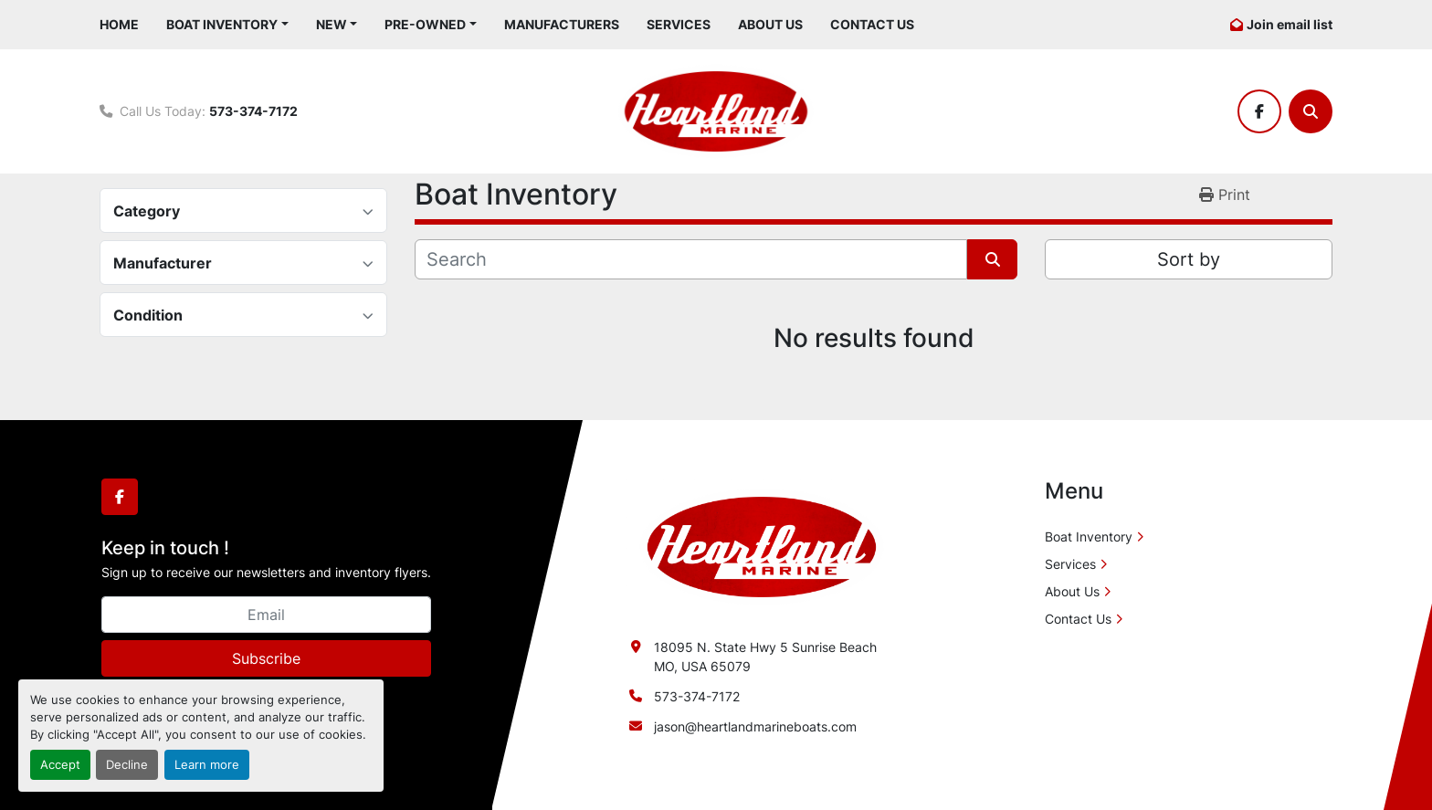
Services (679, 24)
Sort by (1188, 259)
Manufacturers (561, 24)
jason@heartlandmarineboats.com (755, 726)
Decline (127, 765)
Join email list (1289, 24)
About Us (770, 24)
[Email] (266, 614)
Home (119, 24)
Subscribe (266, 658)
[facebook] (1259, 111)
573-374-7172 (253, 111)
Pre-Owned (425, 24)
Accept (60, 765)
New (331, 24)
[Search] (1310, 111)
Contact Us (872, 24)
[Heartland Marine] (762, 545)
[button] (227, 24)
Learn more (206, 765)
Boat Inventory (222, 24)
